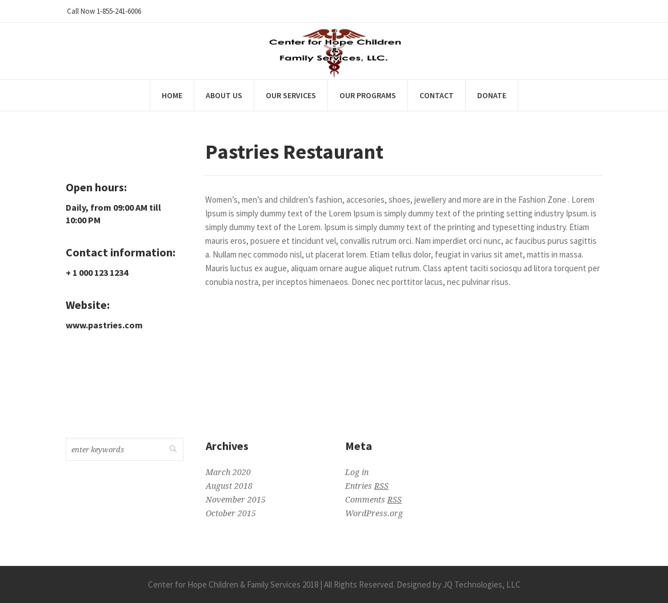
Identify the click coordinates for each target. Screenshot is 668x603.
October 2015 (231, 513)
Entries (367, 486)
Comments (373, 499)
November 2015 (236, 499)
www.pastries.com (104, 325)
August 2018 (229, 486)
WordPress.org (374, 513)
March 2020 (228, 472)
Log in (357, 472)
